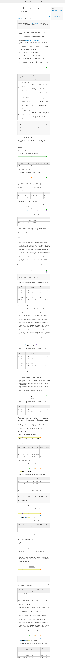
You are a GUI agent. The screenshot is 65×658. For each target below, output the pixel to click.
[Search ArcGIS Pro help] (31, 1)
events (31, 16)
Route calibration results (56, 12)
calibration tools (25, 38)
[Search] (41, 1)
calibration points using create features (32, 40)
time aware (29, 127)
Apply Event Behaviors (35, 23)
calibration (24, 16)
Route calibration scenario (57, 10)
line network (43, 124)
